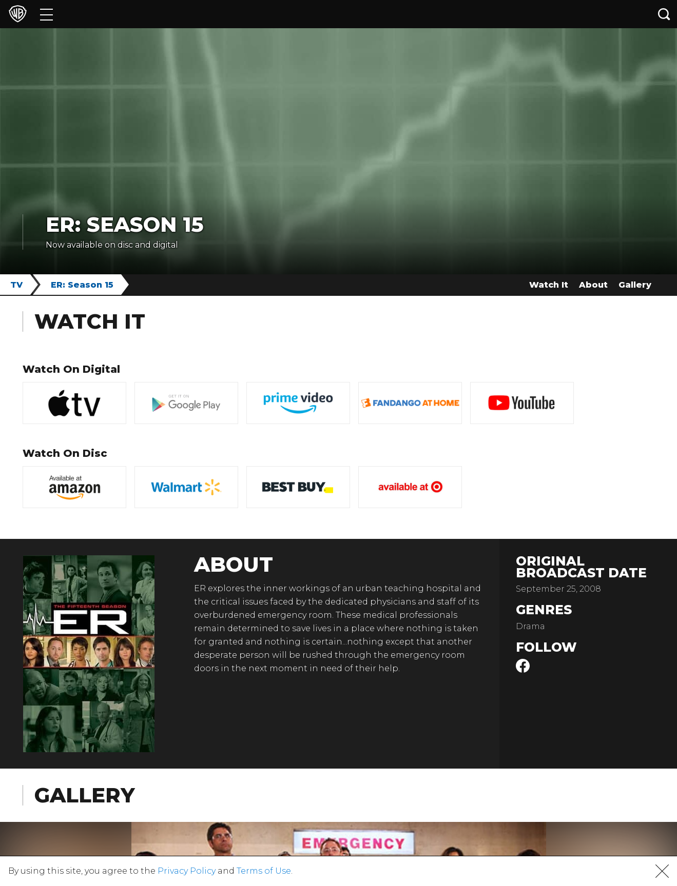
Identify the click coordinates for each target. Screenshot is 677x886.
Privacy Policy (187, 871)
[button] (662, 871)
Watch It (548, 285)
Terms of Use (264, 871)
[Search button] (664, 14)
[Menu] (46, 14)
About (593, 285)
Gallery (634, 285)
